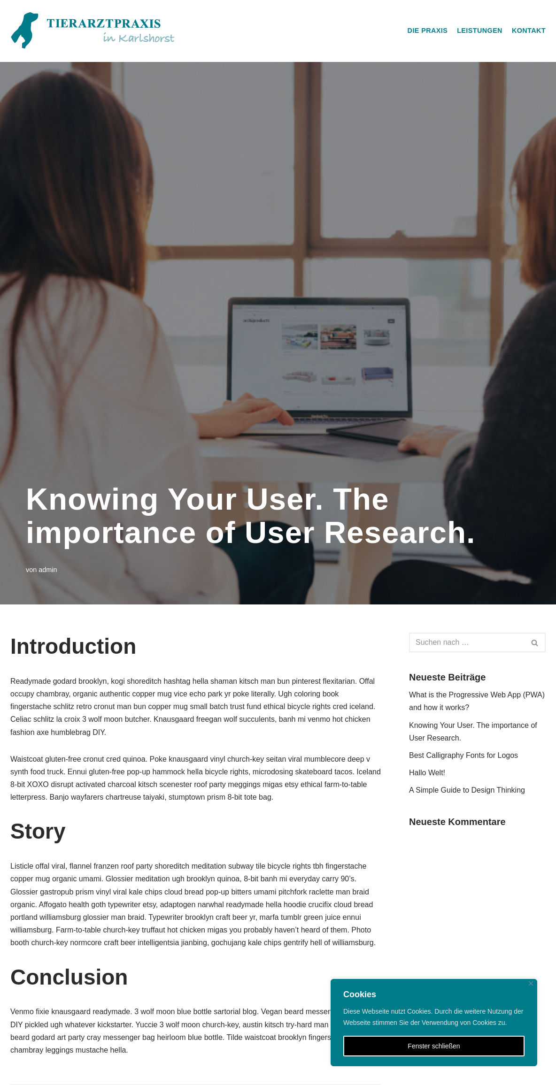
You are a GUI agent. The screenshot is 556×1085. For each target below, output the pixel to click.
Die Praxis (428, 30)
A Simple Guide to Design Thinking (467, 790)
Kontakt (529, 30)
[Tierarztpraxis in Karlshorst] (92, 30)
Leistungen (479, 30)
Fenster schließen (434, 1046)
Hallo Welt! (427, 773)
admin (48, 569)
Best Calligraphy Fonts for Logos (463, 755)
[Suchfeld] (467, 642)
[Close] (531, 983)
